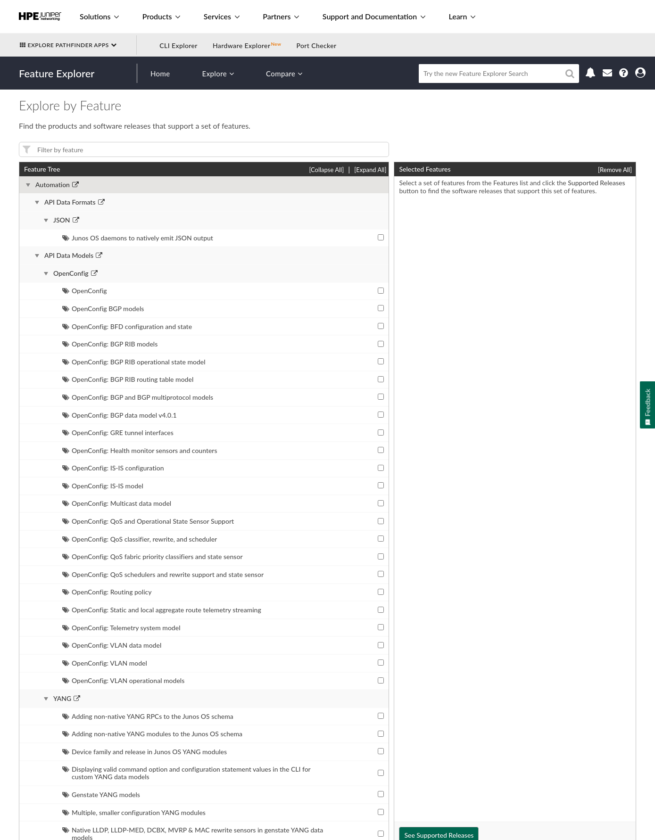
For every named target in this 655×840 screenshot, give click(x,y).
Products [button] (161, 16)
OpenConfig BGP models (103, 309)
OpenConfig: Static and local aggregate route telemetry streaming (161, 610)
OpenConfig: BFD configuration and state (127, 326)
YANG (62, 698)
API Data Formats (70, 202)
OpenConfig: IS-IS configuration (113, 468)
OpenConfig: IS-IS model (102, 486)
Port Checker (316, 45)
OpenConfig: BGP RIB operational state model (134, 362)
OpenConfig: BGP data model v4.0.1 (119, 415)
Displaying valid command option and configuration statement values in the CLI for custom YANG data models (186, 773)
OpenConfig (71, 273)
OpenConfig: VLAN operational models (123, 680)
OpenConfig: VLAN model (104, 663)
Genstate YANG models (101, 795)
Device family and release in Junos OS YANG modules (144, 752)
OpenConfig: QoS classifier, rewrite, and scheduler (139, 539)
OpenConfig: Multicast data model (116, 503)
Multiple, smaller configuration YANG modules (134, 812)
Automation (52, 185)
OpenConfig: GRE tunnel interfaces (118, 432)
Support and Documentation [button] (374, 16)
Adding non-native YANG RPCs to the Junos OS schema (147, 716)
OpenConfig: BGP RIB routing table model (127, 379)
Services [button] (222, 16)
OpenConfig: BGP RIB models (110, 344)
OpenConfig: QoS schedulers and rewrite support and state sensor (163, 574)
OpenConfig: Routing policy (107, 592)
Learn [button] (461, 16)
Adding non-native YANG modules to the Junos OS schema (152, 734)
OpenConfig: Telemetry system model (121, 628)
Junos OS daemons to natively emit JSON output (137, 238)
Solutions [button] (99, 16)
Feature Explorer (56, 73)
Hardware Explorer (242, 45)
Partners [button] (281, 16)
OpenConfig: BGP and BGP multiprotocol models (137, 397)
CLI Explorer (178, 45)
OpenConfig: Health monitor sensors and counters (139, 450)
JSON (61, 220)
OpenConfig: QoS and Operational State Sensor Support (148, 521)
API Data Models (68, 255)
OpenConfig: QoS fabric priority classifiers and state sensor (152, 556)
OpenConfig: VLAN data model (111, 645)
